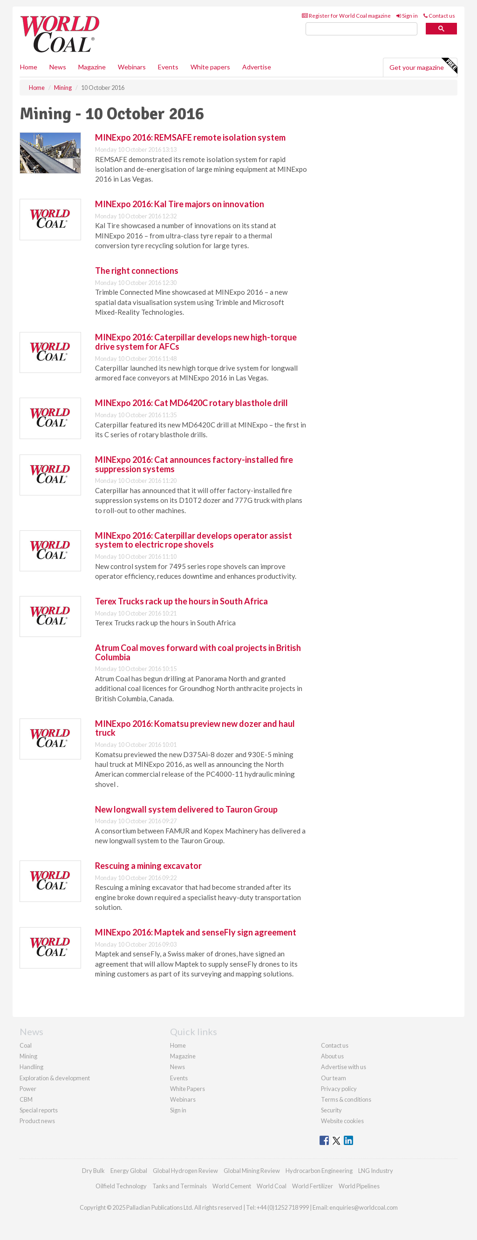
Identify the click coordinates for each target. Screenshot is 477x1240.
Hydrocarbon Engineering (319, 1170)
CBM (26, 1099)
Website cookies (342, 1121)
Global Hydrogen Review (185, 1170)
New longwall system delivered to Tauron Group (186, 809)
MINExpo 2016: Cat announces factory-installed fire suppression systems (194, 464)
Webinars (132, 67)
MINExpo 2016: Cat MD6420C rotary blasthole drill (191, 403)
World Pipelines (359, 1186)
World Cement (231, 1186)
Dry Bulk (93, 1170)
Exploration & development (55, 1078)
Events (168, 67)
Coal (26, 1045)
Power (28, 1088)
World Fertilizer (312, 1186)
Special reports (39, 1110)
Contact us (439, 16)
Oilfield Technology (121, 1186)
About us (332, 1056)
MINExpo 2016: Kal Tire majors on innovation (179, 204)
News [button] (57, 67)
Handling (31, 1067)
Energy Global (128, 1170)
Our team (333, 1078)
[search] (361, 29)
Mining (28, 1056)
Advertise (256, 67)
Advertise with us (343, 1067)
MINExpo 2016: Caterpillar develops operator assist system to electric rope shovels (193, 540)
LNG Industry (375, 1170)
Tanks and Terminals (179, 1186)
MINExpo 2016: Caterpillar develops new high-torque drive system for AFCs (196, 342)
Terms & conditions (346, 1099)
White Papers (187, 1088)
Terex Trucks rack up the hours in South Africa (181, 601)
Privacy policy (339, 1088)
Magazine (92, 67)
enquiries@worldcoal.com (363, 1207)
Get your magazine (423, 66)
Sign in (407, 16)
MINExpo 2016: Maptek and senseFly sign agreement (195, 932)
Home (28, 67)
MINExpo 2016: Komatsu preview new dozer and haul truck (195, 728)
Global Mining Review (252, 1170)
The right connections (136, 270)
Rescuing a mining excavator (148, 866)
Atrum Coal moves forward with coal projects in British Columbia (198, 652)
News (177, 1067)
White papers (210, 67)
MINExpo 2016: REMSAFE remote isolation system (190, 137)
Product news (37, 1121)
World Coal (271, 1186)
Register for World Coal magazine (346, 16)
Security (331, 1110)
